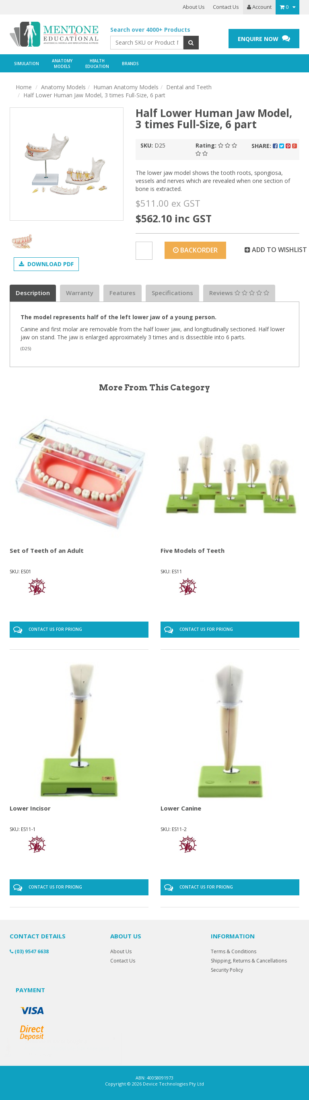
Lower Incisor (30, 808)
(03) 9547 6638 (29, 951)
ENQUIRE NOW (264, 38)
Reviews (239, 293)
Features (122, 293)
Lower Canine (181, 808)
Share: (274, 146)
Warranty (79, 293)
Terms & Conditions (233, 951)
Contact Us (226, 6)
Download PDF (46, 264)
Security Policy (227, 970)
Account (259, 6)
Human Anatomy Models (126, 87)
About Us (194, 6)
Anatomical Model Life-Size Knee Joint (74, 1048)
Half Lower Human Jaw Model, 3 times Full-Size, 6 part (94, 95)
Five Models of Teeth (193, 550)
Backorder (195, 250)
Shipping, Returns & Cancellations (249, 960)
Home (24, 87)
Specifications (172, 293)
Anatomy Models (63, 87)
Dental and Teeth (189, 87)
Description (33, 293)
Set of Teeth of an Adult (47, 550)
